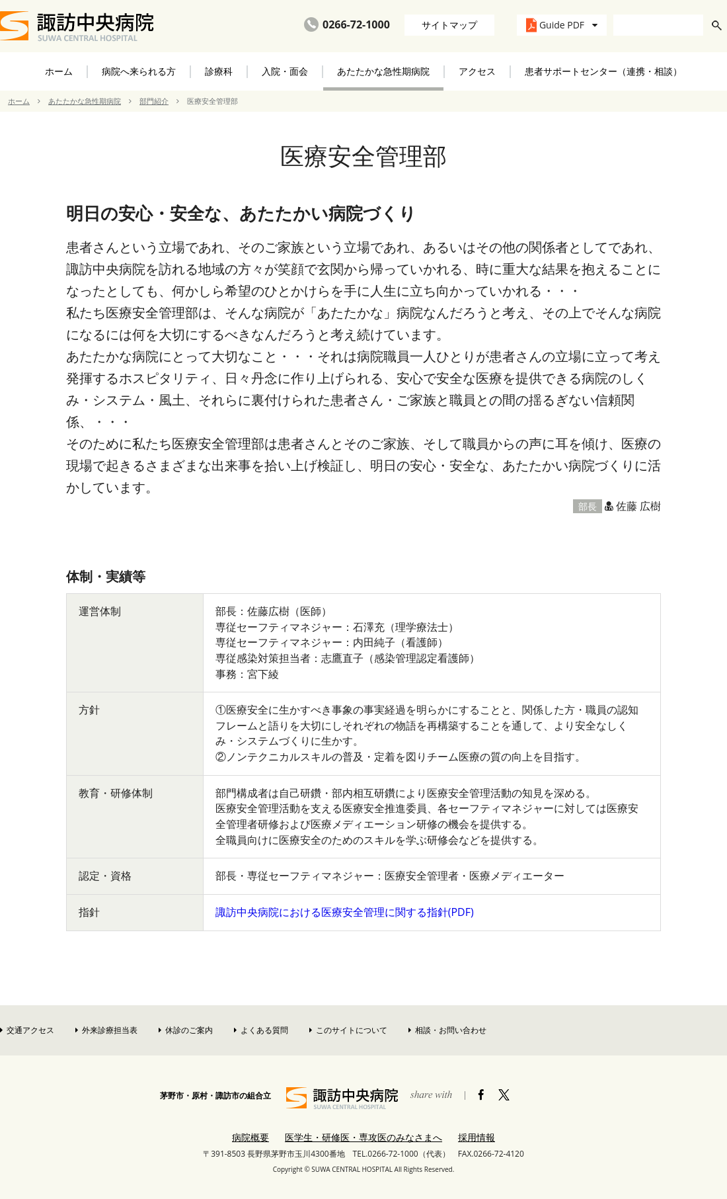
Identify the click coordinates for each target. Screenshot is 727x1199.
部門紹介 (154, 101)
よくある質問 (261, 1030)
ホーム (59, 71)
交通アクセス (27, 1030)
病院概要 (250, 1137)
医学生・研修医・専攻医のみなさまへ (363, 1137)
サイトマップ (449, 25)
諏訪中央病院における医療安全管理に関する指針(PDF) (344, 912)
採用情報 (476, 1137)
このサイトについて (348, 1030)
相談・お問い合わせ (447, 1030)
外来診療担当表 (106, 1030)
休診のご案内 (186, 1030)
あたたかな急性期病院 (84, 101)
